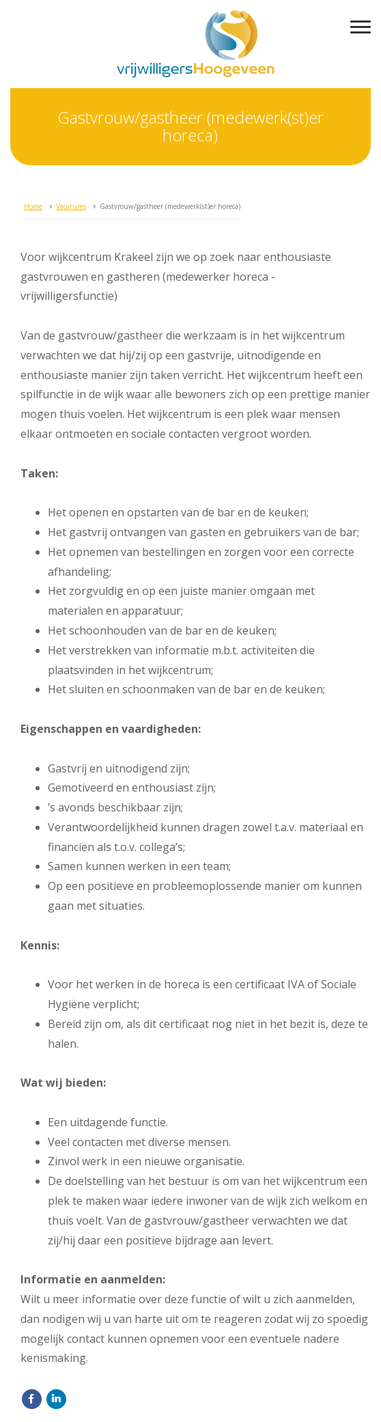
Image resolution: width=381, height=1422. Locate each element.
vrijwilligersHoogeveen (195, 44)
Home (33, 206)
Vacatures (71, 206)
